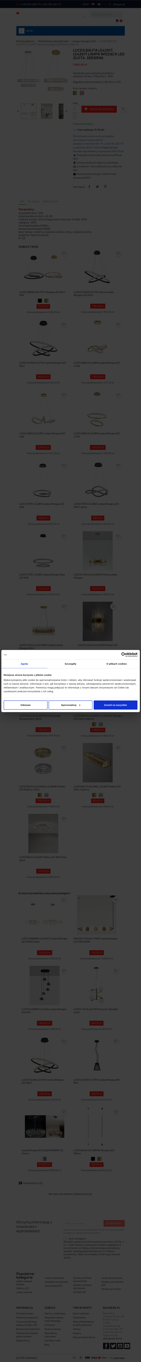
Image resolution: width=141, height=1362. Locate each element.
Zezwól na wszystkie (115, 705)
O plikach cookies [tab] (116, 663)
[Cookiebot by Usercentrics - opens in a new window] (123, 654)
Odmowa (25, 705)
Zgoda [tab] (24, 663)
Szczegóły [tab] (70, 663)
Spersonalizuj (70, 705)
